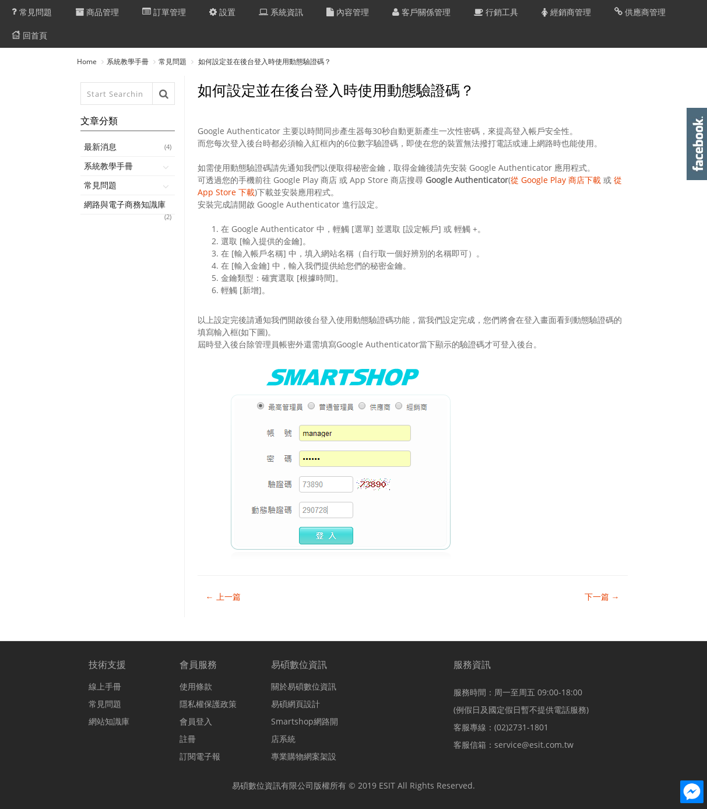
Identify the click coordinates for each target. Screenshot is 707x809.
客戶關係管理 (421, 11)
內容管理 (347, 11)
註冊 (188, 738)
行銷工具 (496, 11)
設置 (222, 11)
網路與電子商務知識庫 (127, 206)
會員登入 (196, 721)
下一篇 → (602, 596)
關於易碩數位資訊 (303, 686)
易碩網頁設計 (295, 703)
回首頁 (29, 35)
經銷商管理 (566, 11)
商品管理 (97, 11)
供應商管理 (640, 11)
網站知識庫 (109, 721)
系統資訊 (281, 11)
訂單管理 (164, 11)
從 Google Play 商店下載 (556, 179)
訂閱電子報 (200, 756)
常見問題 (32, 11)
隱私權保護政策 (208, 703)
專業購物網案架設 (303, 756)
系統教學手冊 (128, 61)
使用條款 (196, 686)
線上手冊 (105, 686)
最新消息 (127, 146)
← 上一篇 (223, 596)
